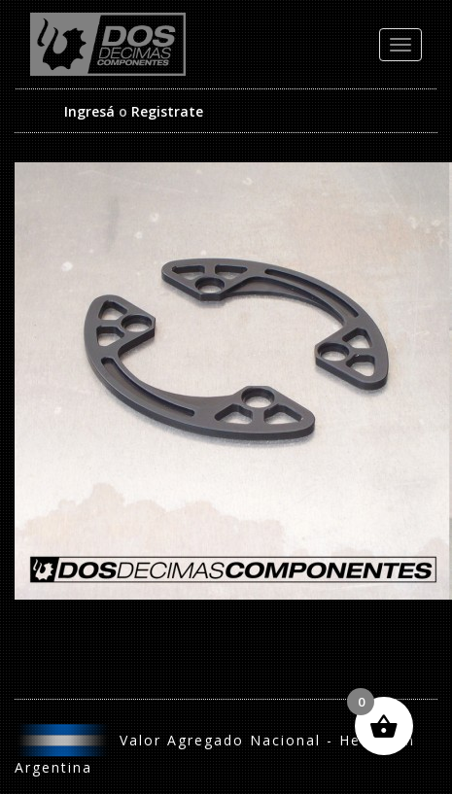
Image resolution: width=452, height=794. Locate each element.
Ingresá (89, 111)
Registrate (167, 111)
